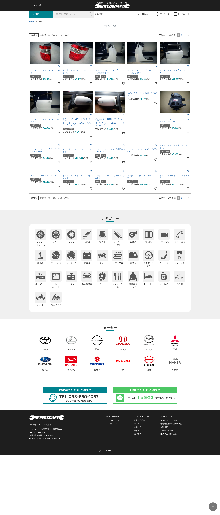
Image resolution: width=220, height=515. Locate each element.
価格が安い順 (45, 35)
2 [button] (181, 35)
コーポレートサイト (168, 431)
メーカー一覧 (111, 424)
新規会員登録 (139, 420)
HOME (31, 22)
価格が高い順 (57, 35)
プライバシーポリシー (169, 420)
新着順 (66, 35)
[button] (189, 35)
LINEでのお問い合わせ (169, 434)
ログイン (137, 431)
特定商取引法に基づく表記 (171, 424)
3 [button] (185, 35)
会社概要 (164, 427)
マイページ (138, 424)
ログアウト (138, 434)
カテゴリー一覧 (112, 420)
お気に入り (138, 427)
